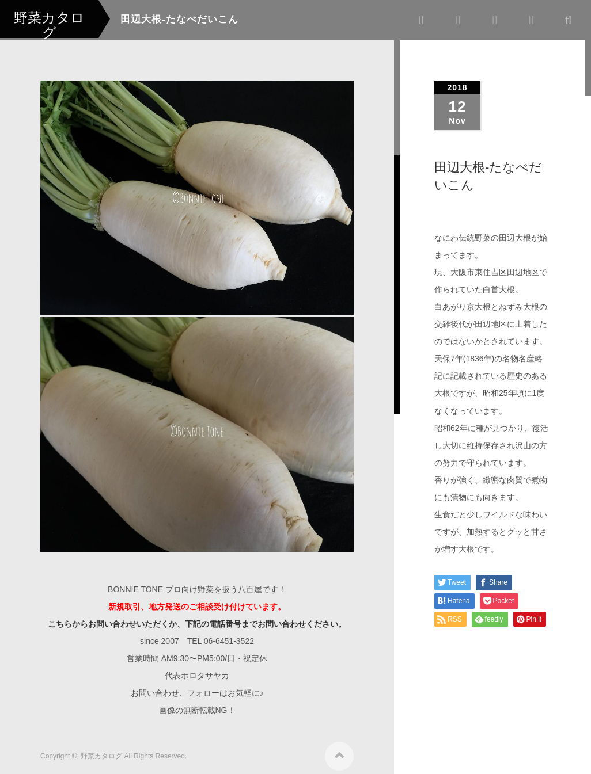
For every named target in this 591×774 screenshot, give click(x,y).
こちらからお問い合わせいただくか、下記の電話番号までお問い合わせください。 (197, 619)
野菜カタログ (101, 752)
